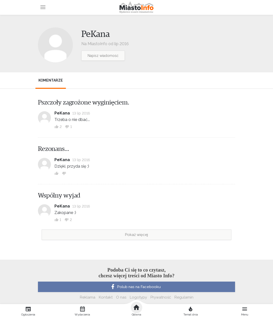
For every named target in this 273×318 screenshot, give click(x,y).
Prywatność (160, 297)
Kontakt (106, 297)
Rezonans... (53, 149)
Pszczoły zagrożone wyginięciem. (83, 102)
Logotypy (138, 297)
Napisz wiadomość (103, 56)
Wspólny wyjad (59, 195)
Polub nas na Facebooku (135, 287)
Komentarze (50, 80)
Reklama (87, 297)
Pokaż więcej (136, 234)
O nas (121, 297)
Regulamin (183, 297)
